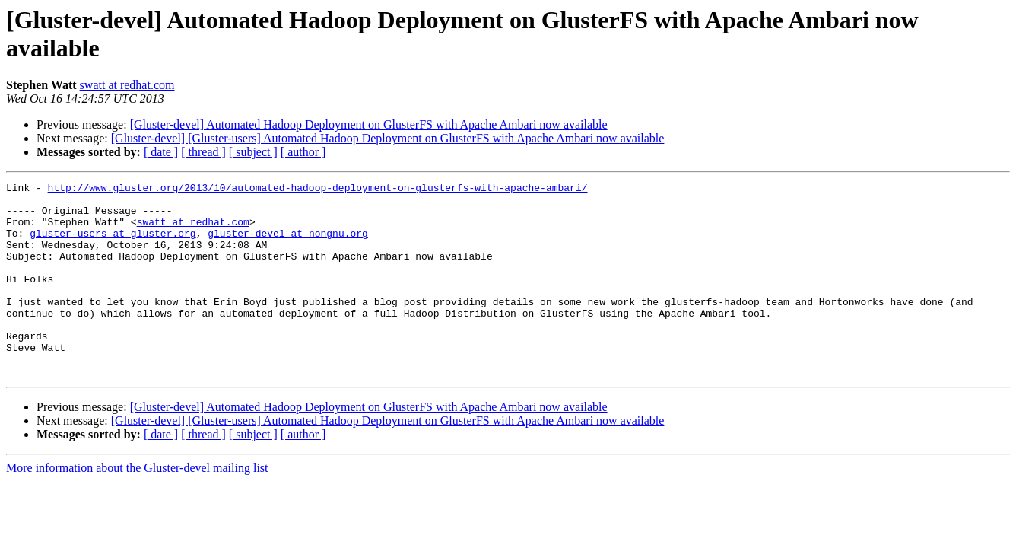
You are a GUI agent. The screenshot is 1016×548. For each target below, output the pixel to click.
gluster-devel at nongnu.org (288, 244)
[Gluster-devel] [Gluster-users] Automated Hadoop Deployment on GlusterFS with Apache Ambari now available (388, 138)
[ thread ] (203, 151)
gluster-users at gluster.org (112, 244)
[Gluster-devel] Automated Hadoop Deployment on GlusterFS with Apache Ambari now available (369, 124)
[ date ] (161, 151)
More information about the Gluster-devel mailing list (137, 506)
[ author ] (303, 151)
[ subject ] (253, 151)
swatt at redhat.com (127, 84)
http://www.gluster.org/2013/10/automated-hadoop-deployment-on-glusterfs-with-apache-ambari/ (318, 189)
